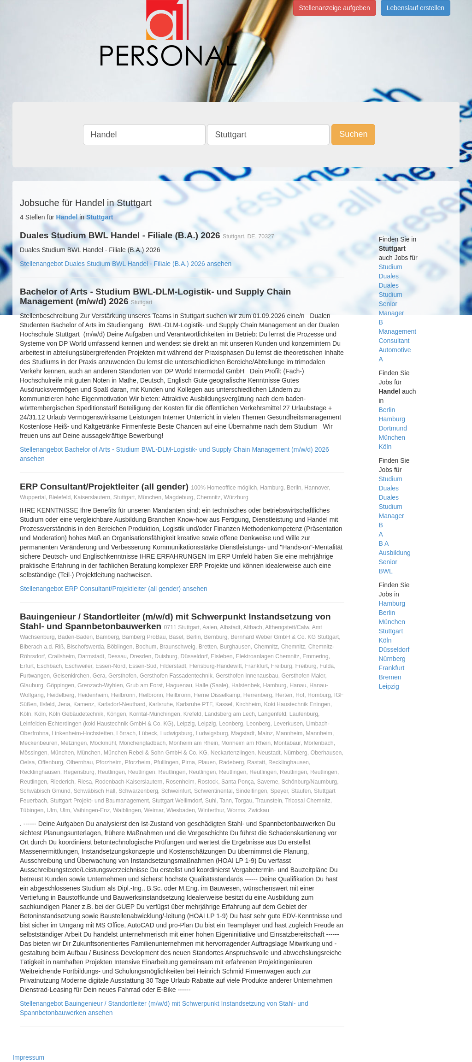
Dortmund (393, 428)
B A (384, 543)
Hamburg (392, 419)
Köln (385, 446)
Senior (388, 303)
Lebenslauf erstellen (415, 8)
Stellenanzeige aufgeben (334, 8)
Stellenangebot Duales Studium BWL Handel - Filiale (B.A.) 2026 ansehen (125, 263)
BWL (386, 571)
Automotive (395, 350)
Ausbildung (395, 552)
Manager (391, 313)
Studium (390, 267)
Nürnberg (392, 658)
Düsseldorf (394, 649)
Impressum (28, 1057)
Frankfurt (392, 668)
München (392, 437)
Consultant (394, 340)
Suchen (353, 134)
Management (398, 331)
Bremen (390, 677)
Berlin (387, 409)
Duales (389, 276)
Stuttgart (391, 631)
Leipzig (389, 686)
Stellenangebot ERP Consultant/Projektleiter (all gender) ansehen (113, 588)
